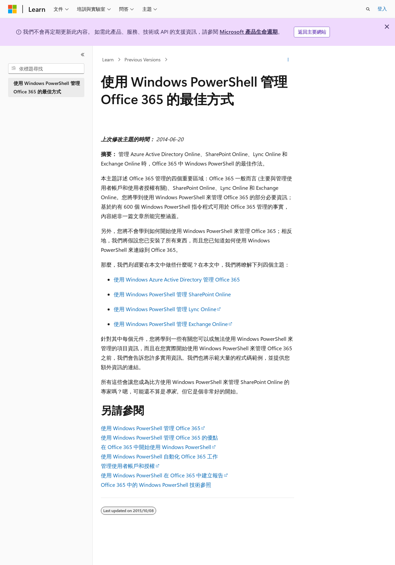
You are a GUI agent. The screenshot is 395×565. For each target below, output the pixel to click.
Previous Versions (142, 59)
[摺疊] (83, 55)
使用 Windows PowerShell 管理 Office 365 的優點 (159, 437)
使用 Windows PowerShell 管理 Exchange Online (171, 323)
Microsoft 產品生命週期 (249, 31)
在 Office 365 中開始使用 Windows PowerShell (156, 446)
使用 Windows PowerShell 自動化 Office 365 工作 (159, 456)
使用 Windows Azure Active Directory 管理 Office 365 (177, 279)
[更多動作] (288, 59)
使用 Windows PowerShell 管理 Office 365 (150, 428)
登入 (382, 8)
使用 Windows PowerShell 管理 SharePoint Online (172, 294)
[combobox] (46, 68)
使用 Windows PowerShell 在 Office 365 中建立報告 (162, 475)
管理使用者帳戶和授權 (128, 465)
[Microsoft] (12, 9)
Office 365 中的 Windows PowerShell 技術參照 (156, 484)
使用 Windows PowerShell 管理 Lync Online (165, 309)
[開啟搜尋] (368, 9)
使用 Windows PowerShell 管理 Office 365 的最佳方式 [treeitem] (46, 87)
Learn (108, 59)
